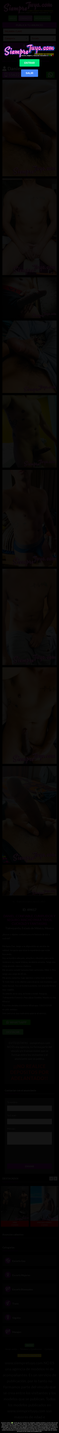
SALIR (29, 73)
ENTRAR (29, 63)
